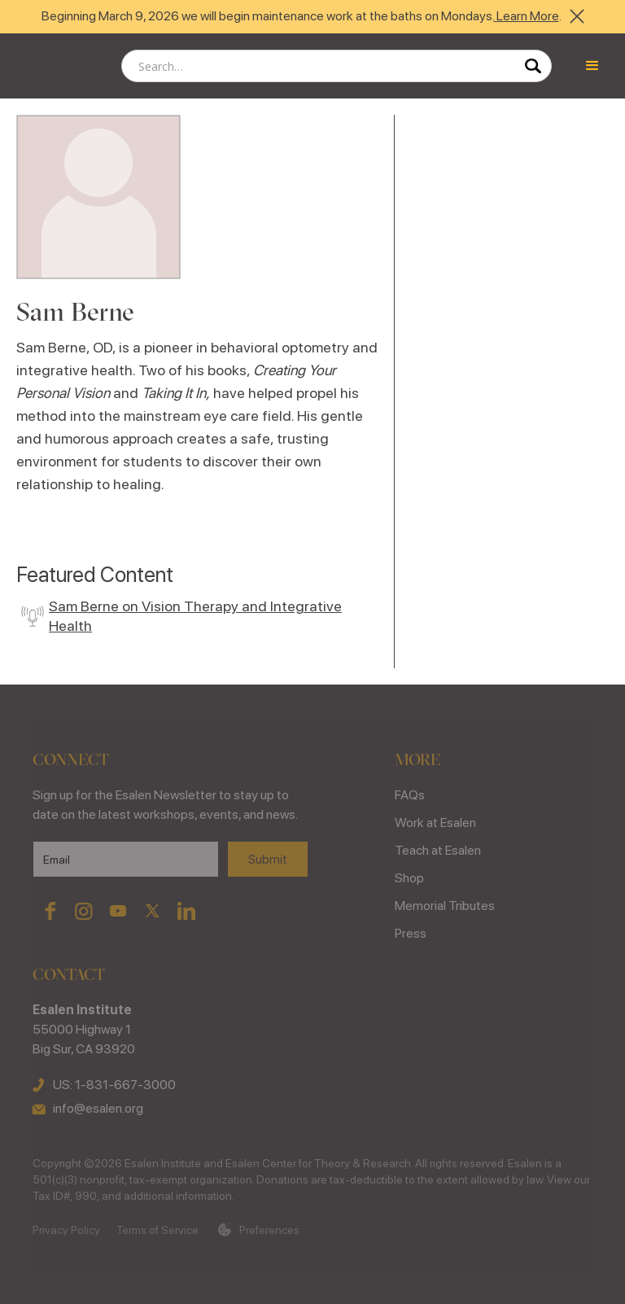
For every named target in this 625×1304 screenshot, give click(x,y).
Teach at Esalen (438, 850)
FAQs (410, 795)
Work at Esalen (435, 822)
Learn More (526, 16)
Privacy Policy (66, 1229)
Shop (409, 878)
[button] (592, 66)
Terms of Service (157, 1229)
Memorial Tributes (445, 905)
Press (410, 933)
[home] (56, 66)
